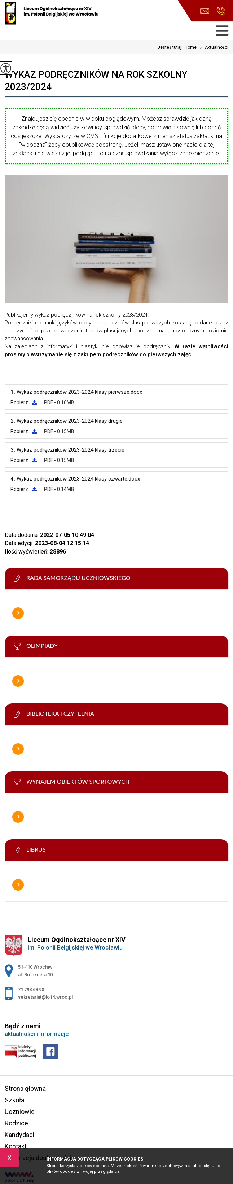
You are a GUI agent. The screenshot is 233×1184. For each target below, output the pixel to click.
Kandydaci (19, 1134)
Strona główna (25, 1088)
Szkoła (14, 1100)
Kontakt (16, 1146)
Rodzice (16, 1123)
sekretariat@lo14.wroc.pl (204, 11)
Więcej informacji (18, 613)
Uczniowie (20, 1111)
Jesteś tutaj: (171, 47)
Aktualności (212, 47)
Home (191, 47)
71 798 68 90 (220, 11)
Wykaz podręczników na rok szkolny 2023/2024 (96, 80)
